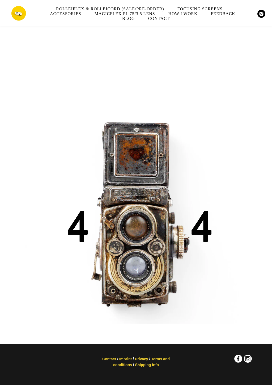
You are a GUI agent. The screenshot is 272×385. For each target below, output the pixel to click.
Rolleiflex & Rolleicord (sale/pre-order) (110, 9)
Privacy (141, 359)
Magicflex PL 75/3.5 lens (125, 13)
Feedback (223, 13)
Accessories (65, 13)
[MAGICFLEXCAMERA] (261, 14)
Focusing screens (200, 9)
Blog (128, 18)
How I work (183, 13)
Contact (159, 18)
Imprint (125, 359)
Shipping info (147, 365)
